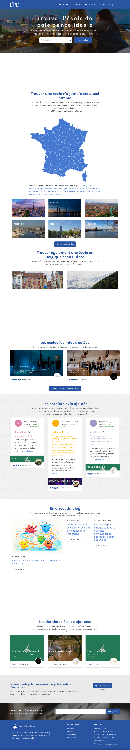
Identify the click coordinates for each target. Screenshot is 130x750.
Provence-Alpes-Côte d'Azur (48, 194)
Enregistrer (113, 711)
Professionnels (100, 728)
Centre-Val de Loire (76, 188)
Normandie (61, 191)
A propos (70, 728)
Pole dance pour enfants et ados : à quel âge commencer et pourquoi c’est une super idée (105, 532)
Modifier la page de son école (105, 738)
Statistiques (71, 734)
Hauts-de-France (36, 191)
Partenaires (71, 738)
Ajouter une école (102, 685)
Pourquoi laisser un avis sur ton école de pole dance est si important (78, 529)
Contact (70, 731)
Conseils (102, 4)
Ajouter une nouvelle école (104, 731)
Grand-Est (94, 188)
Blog (111, 4)
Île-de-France (50, 191)
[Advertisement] (65, 73)
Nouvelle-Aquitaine (75, 191)
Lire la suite (29, 451)
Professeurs (90, 4)
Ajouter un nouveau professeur (106, 744)
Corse (87, 188)
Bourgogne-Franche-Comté (46, 188)
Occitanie (89, 191)
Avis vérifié (34, 427)
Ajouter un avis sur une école (105, 734)
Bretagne (63, 188)
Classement (77, 4)
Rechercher (63, 4)
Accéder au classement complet (65, 388)
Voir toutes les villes (65, 244)
